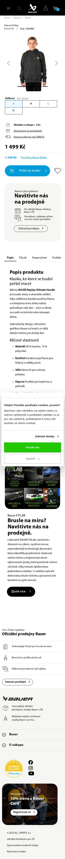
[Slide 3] (38, 87)
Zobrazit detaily (44, 436)
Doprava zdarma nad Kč (29, 137)
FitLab (23, 257)
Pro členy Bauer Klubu (34, 157)
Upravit (32, 458)
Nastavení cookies (16, 851)
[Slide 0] (20, 87)
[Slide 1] (26, 87)
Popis (10, 257)
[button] (55, 8)
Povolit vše (32, 447)
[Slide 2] (32, 87)
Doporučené (39, 257)
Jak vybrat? (23, 98)
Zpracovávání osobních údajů (22, 845)
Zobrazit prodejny (30, 228)
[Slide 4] (45, 87)
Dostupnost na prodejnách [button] (28, 131)
